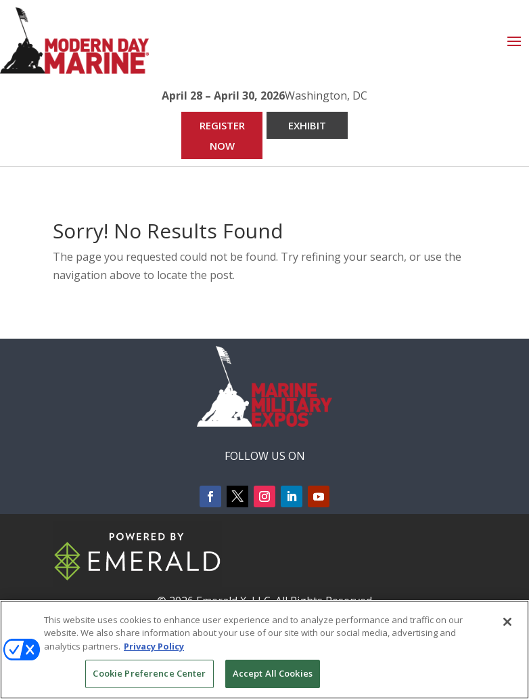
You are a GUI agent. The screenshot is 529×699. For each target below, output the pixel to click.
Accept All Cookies (273, 673)
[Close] (507, 622)
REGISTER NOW (222, 135)
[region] (264, 649)
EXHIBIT (307, 125)
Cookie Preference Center (149, 673)
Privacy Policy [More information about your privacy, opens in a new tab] (154, 646)
